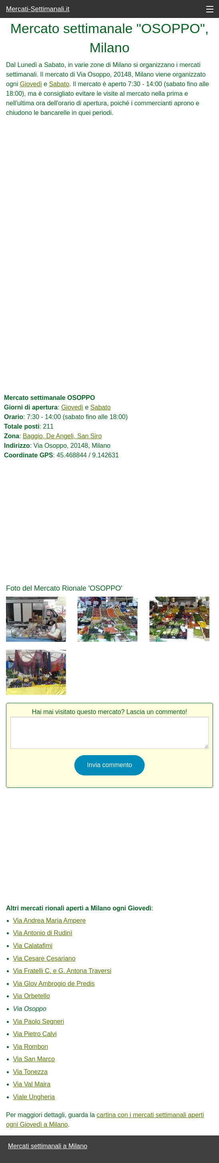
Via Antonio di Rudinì (42, 933)
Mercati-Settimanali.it (38, 9)
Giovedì (31, 84)
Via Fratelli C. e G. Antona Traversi (62, 970)
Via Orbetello (31, 996)
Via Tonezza (30, 1071)
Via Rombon (30, 1046)
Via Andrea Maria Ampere (49, 920)
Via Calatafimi (32, 945)
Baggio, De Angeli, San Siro (62, 436)
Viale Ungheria (34, 1097)
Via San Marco (34, 1059)
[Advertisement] (109, 173)
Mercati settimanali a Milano (47, 1146)
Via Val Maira (32, 1084)
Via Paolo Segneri (38, 1021)
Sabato (59, 84)
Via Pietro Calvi (35, 1033)
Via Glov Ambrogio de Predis (54, 983)
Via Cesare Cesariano (44, 958)
